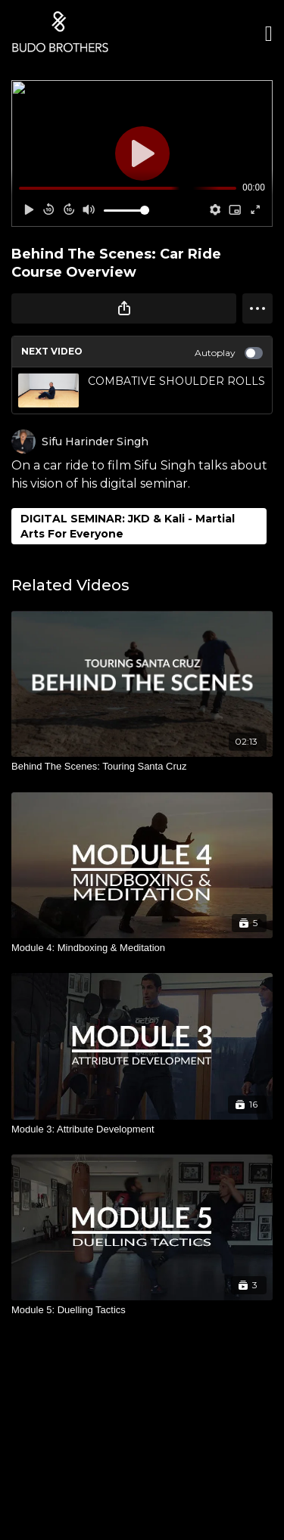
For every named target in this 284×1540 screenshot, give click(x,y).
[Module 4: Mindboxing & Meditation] (142, 948)
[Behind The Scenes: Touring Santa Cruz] (142, 766)
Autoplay (229, 353)
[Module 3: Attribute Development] (142, 1129)
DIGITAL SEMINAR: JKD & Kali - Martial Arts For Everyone (127, 526)
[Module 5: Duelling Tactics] (142, 1310)
